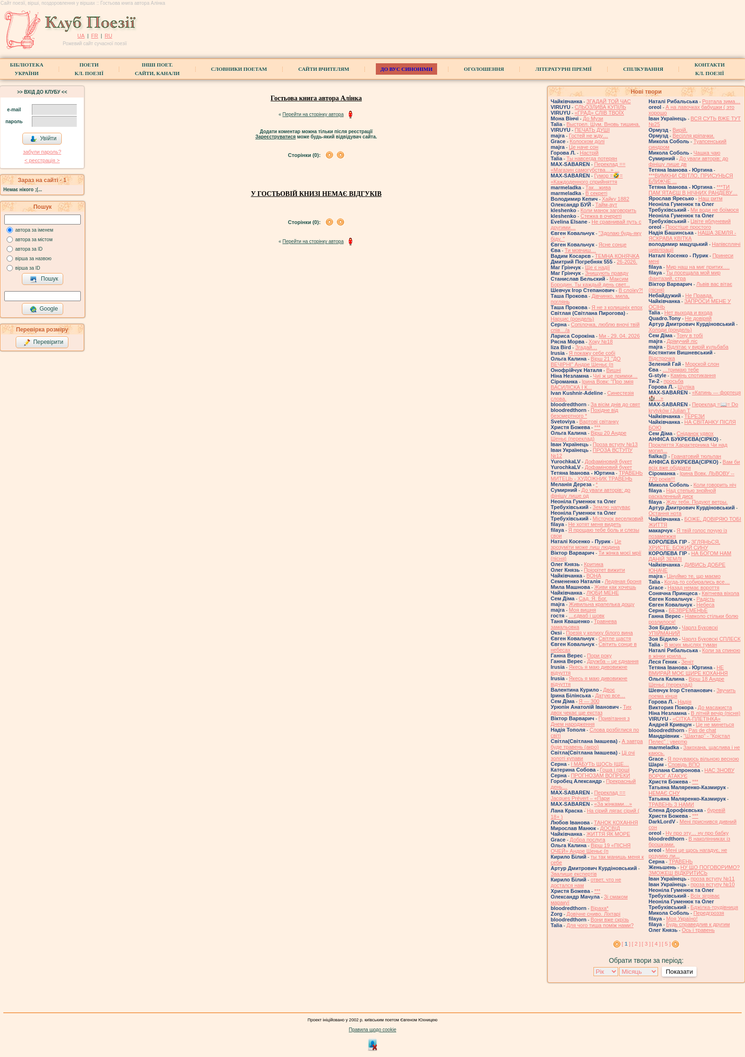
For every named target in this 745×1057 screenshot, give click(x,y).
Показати (679, 971)
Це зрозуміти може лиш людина (586, 544)
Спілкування (643, 69)
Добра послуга (587, 839)
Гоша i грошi (615, 770)
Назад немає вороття (693, 587)
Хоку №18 (601, 341)
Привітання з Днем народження (590, 721)
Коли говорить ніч (714, 485)
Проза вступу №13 (615, 444)
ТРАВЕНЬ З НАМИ (671, 804)
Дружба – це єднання (613, 661)
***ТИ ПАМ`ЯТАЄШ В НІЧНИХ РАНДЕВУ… (693, 190)
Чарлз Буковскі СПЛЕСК (711, 639)
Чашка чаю (706, 153)
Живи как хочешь (615, 587)
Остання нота (665, 513)
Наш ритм (710, 198)
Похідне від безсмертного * (584, 413)
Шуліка (686, 387)
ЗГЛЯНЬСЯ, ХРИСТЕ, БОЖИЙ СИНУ (684, 544)
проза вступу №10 (713, 884)
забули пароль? (42, 152)
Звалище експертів (574, 874)
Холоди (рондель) (670, 330)
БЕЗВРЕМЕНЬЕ (688, 610)
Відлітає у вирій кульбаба (697, 347)
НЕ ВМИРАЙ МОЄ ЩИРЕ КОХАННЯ (688, 670)
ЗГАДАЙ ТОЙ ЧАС (608, 101)
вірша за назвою (33, 258)
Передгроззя (708, 913)
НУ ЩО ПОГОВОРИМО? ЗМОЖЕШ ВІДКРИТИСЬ (694, 870)
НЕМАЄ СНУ (664, 793)
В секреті (596, 193)
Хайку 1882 (616, 199)
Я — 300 (589, 701)
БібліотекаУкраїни (26, 69)
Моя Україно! (681, 918)
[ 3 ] (646, 944)
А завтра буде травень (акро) (597, 744)
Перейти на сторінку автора (313, 114)
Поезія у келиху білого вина (599, 633)
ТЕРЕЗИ (694, 416)
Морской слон (702, 364)
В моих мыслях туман (690, 644)
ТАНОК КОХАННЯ (616, 822)
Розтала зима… (721, 101)
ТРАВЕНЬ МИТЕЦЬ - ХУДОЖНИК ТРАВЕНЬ (597, 475)
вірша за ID (27, 268)
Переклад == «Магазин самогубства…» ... (588, 167)
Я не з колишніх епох (617, 307)
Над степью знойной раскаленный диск (682, 493)
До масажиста (715, 707)
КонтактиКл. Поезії (710, 69)
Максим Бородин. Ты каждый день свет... (590, 281)
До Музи (593, 118)
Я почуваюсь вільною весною (703, 759)
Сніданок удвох (695, 433)
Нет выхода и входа (688, 312)
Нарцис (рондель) (572, 319)
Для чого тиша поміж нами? (599, 925)
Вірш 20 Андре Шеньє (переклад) (588, 435)
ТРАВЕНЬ (681, 861)
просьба (674, 381)
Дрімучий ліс (682, 341)
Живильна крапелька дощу (601, 604)
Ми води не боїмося (714, 210)
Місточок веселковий (617, 518)
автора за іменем (34, 230)
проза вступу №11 (713, 878)
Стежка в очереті (601, 216)
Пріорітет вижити (604, 570)
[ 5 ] (666, 944)
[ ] (626, 944)
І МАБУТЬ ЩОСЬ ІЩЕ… (600, 764)
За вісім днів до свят (615, 404)
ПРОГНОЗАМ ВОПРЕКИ (600, 775)
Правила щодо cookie (372, 1029)
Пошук (43, 279)
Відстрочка (662, 358)
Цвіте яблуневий (710, 221)
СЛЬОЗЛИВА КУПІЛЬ (600, 107)
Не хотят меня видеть (594, 524)
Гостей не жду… (588, 135)
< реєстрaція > (41, 160)
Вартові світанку (599, 421)
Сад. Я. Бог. (593, 598)
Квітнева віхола (720, 593)
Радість (706, 599)
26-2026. (627, 261)
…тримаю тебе (680, 369)
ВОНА (593, 575)
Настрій (589, 153)
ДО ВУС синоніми (406, 69)
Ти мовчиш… (580, 250)
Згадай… (586, 347)
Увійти (43, 139)
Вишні (613, 370)
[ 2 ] (636, 944)
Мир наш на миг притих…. (698, 267)
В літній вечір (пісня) (715, 713)
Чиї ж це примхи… (615, 376)
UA (81, 36)
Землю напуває (611, 507)
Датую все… (610, 695)
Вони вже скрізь (610, 919)
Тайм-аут (606, 204)
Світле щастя (615, 638)
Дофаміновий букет (608, 461)
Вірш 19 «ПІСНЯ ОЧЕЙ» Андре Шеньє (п (590, 848)
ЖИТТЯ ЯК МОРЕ (608, 834)
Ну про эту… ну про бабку (697, 833)
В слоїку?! (631, 290)
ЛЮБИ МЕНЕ (602, 593)
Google (43, 309)
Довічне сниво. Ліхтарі (593, 914)
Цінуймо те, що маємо (693, 576)
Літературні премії (563, 69)
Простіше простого (688, 227)
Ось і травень (698, 930)
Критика (593, 564)
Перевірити (43, 342)
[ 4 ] (656, 944)
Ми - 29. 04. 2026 (619, 336)
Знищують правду (606, 273)
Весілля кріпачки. (693, 135)
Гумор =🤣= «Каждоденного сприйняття (587, 179)
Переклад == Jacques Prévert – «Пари (588, 795)
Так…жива (598, 187)
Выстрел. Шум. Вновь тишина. (603, 124)
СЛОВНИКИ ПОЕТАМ (239, 69)
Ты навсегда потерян (591, 158)
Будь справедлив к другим (698, 924)
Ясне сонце (613, 244)
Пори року (599, 655)
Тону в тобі (690, 335)
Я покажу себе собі (592, 353)
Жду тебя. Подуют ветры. (697, 502)
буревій (716, 810)
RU (108, 36)
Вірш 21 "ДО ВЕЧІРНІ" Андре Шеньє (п (586, 361)
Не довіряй (698, 318)
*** (597, 427)
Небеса (706, 604)
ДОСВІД (610, 828)
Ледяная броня (623, 581)
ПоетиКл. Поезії (89, 69)
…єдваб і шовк (586, 615)
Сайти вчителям (323, 69)
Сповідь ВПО (684, 764)
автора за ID (29, 249)
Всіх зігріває (704, 896)
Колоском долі (587, 141)
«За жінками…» (613, 804)
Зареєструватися (275, 136)
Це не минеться (715, 724)
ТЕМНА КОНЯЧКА (617, 256)
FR (94, 36)
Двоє (609, 690)
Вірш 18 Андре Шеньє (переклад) (686, 681)
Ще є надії (597, 267)
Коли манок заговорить (609, 210)
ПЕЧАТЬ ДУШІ (592, 130)
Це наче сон (583, 147)
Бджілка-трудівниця (714, 907)
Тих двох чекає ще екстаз (591, 709)
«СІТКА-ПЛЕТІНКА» (696, 719)
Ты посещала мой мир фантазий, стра (684, 275)
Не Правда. (699, 295)
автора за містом (34, 239)
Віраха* (600, 908)
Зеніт (687, 662)
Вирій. (679, 130)
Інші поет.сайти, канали (157, 69)
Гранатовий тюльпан (696, 456)
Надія (684, 702)
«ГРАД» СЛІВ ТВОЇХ (599, 113)
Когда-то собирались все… (697, 582)
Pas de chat (702, 730)
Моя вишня (582, 610)
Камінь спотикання (693, 375)
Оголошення (484, 69)
